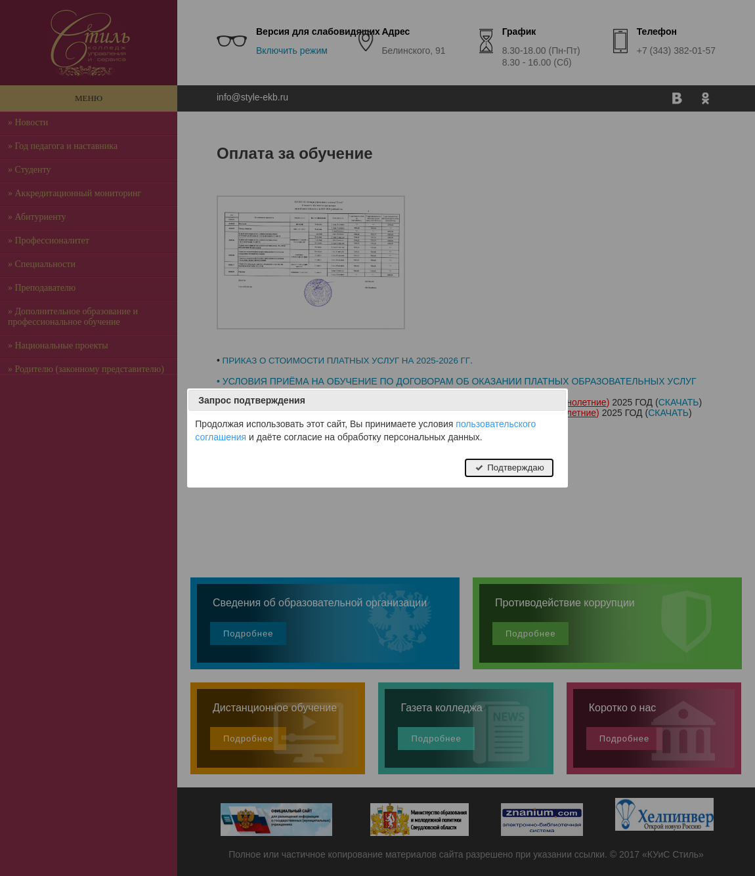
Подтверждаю (509, 467)
